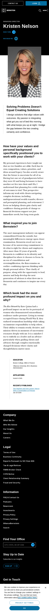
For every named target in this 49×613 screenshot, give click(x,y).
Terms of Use (9, 452)
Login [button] (34, 3)
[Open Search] (40, 11)
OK (24, 608)
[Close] (45, 587)
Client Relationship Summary (16, 478)
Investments (9, 510)
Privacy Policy (9, 514)
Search (6, 527)
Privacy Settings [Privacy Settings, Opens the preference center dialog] (24, 602)
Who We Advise (10, 424)
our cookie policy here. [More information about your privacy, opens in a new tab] (27, 598)
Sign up (8, 566)
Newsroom (8, 506)
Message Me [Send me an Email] (10, 38)
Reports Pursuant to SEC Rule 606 (18, 461)
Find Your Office (14, 539)
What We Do (8, 420)
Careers (6, 437)
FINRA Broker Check (12, 469)
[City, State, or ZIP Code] (19, 544)
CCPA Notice (8, 474)
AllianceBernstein (11, 523)
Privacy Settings (10, 519)
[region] (24, 598)
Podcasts (7, 501)
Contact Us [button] (13, 3)
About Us (7, 433)
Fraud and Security (11, 482)
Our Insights (8, 428)
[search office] (33, 544)
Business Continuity (12, 456)
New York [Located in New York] (7, 32)
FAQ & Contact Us (11, 497)
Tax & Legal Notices (12, 465)
